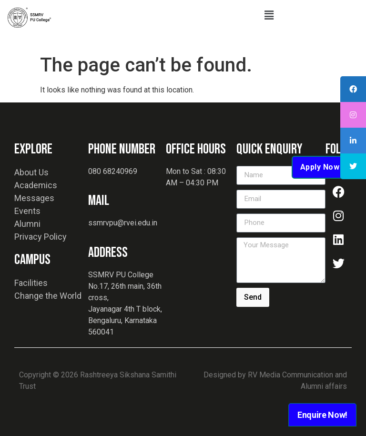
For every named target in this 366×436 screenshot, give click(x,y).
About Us (31, 172)
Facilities (31, 283)
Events (27, 211)
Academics (35, 185)
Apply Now (320, 167)
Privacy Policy (40, 237)
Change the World (47, 296)
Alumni (27, 224)
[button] (269, 15)
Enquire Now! (322, 415)
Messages (34, 198)
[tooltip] (353, 89)
